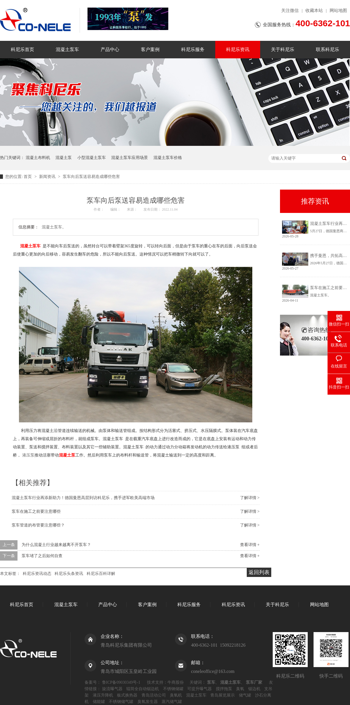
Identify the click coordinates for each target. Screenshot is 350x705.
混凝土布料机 (38, 157)
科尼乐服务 (192, 49)
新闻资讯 (48, 176)
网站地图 (338, 10)
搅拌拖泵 (224, 689)
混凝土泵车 (67, 49)
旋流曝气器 (112, 689)
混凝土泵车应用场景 (129, 157)
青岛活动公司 (153, 695)
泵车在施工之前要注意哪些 (36, 511)
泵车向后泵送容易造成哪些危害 (91, 176)
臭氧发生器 (147, 701)
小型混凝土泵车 (91, 157)
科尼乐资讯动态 (37, 573)
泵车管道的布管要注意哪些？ (38, 525)
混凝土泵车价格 (167, 157)
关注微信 (290, 10)
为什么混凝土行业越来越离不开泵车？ (56, 545)
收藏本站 (314, 10)
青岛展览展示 (222, 695)
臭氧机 (176, 695)
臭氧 (240, 689)
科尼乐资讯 (237, 49)
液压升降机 (103, 695)
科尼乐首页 (22, 49)
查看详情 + (250, 545)
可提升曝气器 (199, 689)
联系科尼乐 (327, 49)
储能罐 (99, 701)
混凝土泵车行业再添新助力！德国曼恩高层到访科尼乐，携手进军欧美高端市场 (83, 498)
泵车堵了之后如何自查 (42, 556)
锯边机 (254, 689)
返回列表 (259, 572)
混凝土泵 (63, 157)
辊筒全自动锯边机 (142, 689)
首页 (28, 176)
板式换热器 (127, 695)
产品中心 (110, 49)
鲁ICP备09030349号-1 (121, 682)
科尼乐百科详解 (101, 573)
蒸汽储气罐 (172, 701)
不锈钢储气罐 (121, 701)
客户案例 (150, 49)
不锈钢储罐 (173, 689)
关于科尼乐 (282, 49)
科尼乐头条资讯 (69, 573)
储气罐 (245, 695)
